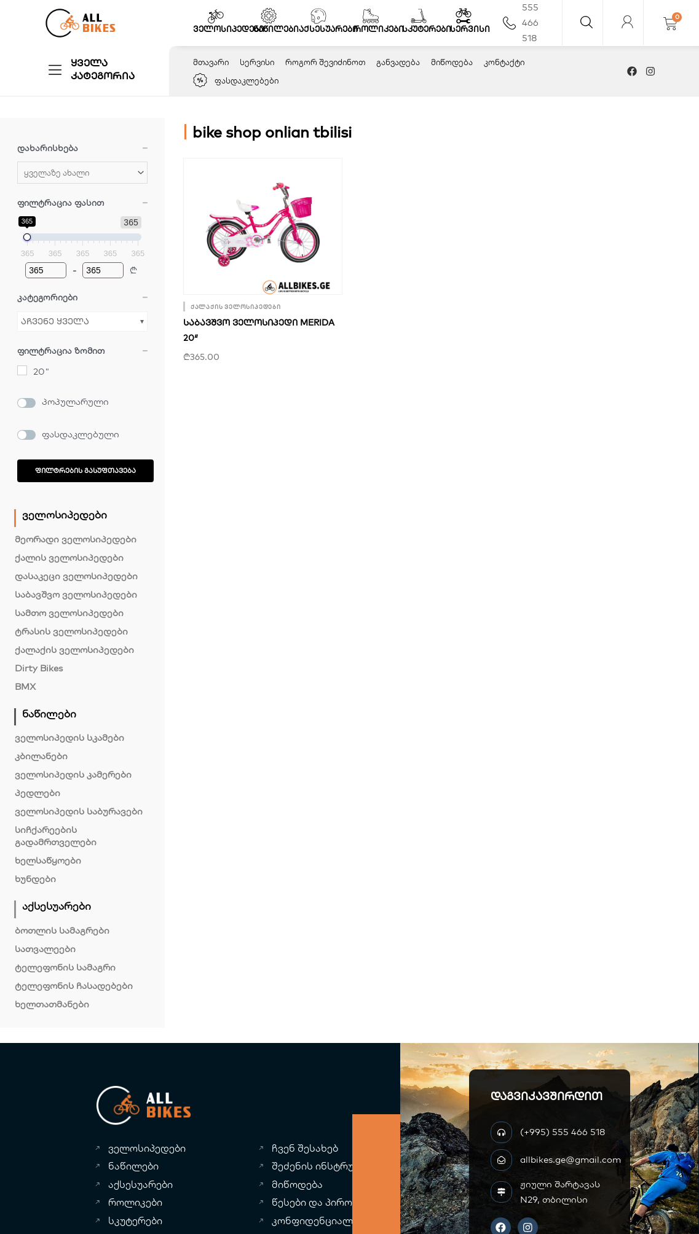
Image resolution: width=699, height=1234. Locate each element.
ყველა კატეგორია (103, 69)
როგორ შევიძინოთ (325, 62)
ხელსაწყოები (48, 860)
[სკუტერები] (419, 16)
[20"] (22, 370)
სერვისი (470, 29)
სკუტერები (426, 29)
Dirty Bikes (39, 668)
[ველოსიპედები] (216, 16)
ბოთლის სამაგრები (62, 930)
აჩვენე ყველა (55, 321)
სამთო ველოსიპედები (69, 613)
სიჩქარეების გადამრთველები (56, 836)
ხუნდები (35, 878)
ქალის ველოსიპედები (69, 557)
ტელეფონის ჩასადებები (74, 985)
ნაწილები (276, 29)
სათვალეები (45, 949)
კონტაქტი (504, 62)
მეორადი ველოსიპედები (75, 539)
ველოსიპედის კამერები (73, 774)
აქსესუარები (328, 29)
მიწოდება (452, 62)
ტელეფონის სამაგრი (65, 967)
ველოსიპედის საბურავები (79, 811)
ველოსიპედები (228, 29)
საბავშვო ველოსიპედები (76, 594)
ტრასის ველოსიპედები (71, 631)
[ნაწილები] (269, 16)
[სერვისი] (464, 16)
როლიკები (378, 29)
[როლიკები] (371, 16)
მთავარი (211, 62)
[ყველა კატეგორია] (55, 69)
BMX (25, 686)
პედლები (37, 793)
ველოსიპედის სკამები (69, 737)
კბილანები (41, 756)
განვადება (398, 62)
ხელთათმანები (52, 1004)
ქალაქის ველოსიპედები (74, 649)
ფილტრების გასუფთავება (85, 470)
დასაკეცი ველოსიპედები (76, 576)
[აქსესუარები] (318, 16)
